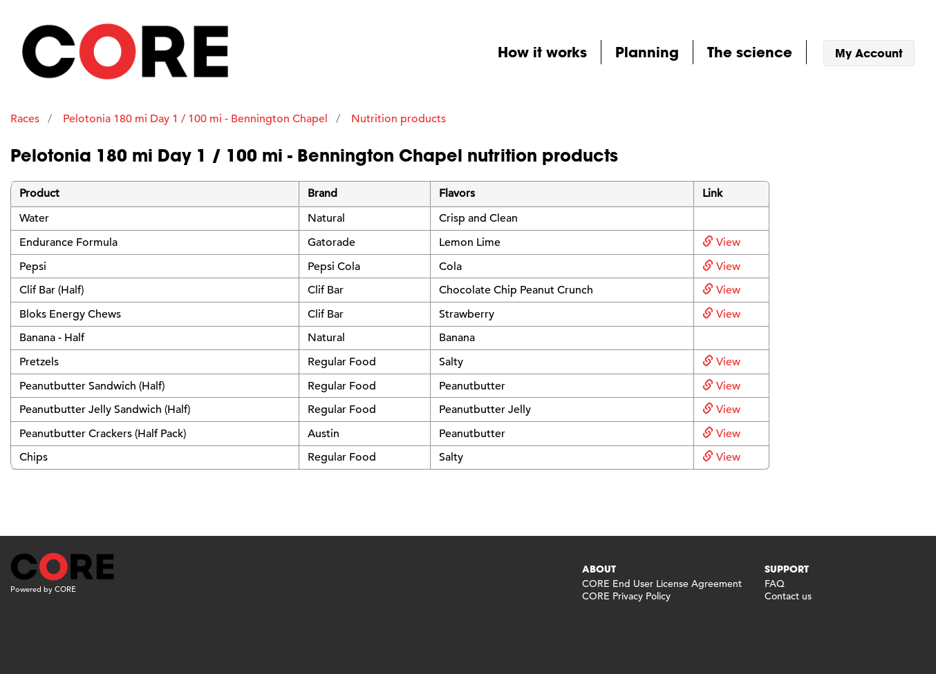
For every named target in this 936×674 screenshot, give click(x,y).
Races (24, 119)
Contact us (788, 596)
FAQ (775, 583)
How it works (542, 52)
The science (749, 52)
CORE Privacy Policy (626, 596)
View (721, 242)
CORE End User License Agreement (662, 583)
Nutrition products (398, 119)
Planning (647, 52)
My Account (869, 53)
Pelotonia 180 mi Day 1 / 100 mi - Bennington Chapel (195, 119)
